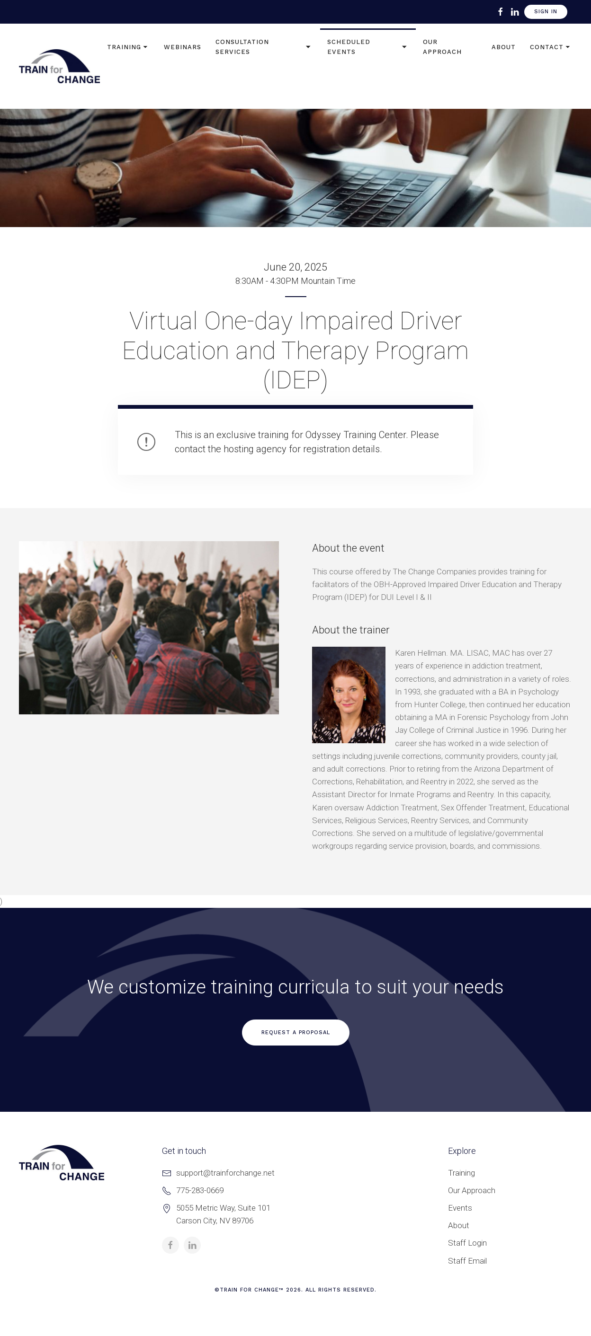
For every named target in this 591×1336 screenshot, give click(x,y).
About (504, 47)
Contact (551, 47)
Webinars (182, 47)
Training (128, 47)
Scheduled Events (368, 46)
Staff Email (467, 1261)
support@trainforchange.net (225, 1173)
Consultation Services (264, 46)
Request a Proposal (295, 1032)
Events (460, 1208)
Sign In (545, 12)
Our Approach (442, 46)
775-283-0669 (200, 1190)
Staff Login (467, 1243)
